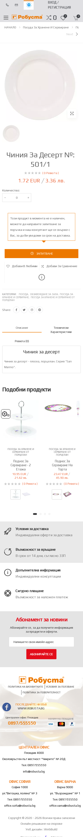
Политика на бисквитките (25, 686)
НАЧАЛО (10, 27)
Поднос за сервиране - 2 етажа (21, 465)
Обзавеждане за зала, (45, 294)
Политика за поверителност (42, 692)
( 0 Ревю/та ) (50, 173)
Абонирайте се (41, 654)
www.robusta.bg (31, 708)
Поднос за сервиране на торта (62, 465)
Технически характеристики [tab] (61, 330)
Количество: (11, 190)
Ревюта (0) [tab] (22, 341)
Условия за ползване (60, 686)
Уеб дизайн (34, 829)
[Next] (72, 34)
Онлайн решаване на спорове (41, 823)
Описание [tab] (22, 327)
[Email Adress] (41, 642)
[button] (55, 17)
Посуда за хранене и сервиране (46, 27)
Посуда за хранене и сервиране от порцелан (21, 452)
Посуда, (24, 294)
